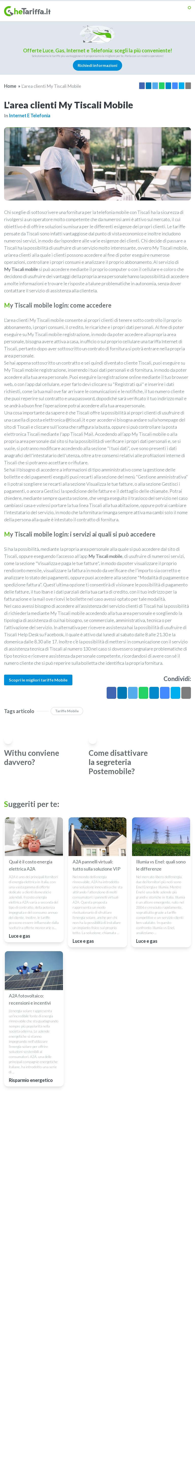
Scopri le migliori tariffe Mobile (38, 679)
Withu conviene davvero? (31, 757)
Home (10, 86)
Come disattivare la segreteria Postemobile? (118, 762)
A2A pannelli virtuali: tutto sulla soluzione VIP (96, 865)
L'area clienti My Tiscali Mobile (51, 86)
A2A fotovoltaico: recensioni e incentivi (30, 999)
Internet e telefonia (29, 115)
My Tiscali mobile (21, 269)
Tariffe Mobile (67, 711)
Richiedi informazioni (97, 65)
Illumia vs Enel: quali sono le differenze (161, 865)
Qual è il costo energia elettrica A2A (30, 865)
